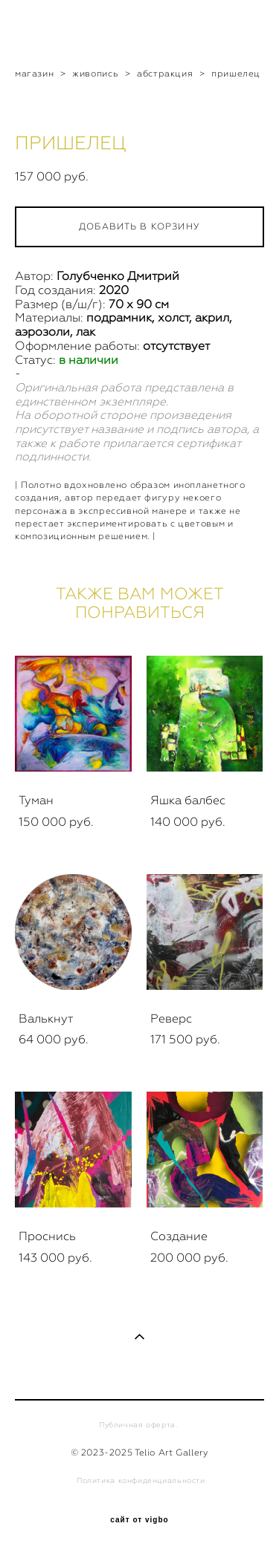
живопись (95, 73)
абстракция (165, 73)
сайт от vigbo (139, 1520)
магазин (34, 73)
